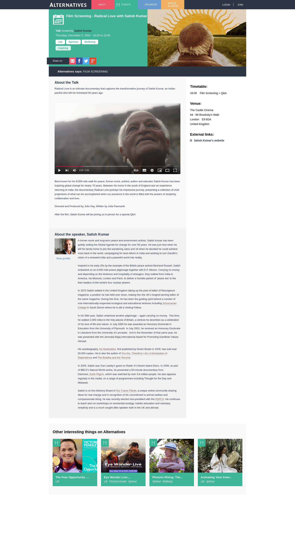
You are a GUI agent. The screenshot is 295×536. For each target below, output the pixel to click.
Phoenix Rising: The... (167, 477)
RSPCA (159, 399)
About (102, 4)
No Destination (107, 349)
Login (226, 4)
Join (240, 4)
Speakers (151, 4)
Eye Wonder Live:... (117, 477)
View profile (63, 258)
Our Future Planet (126, 390)
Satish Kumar (83, 30)
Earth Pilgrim (97, 374)
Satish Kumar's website (209, 140)
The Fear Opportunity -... (72, 477)
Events (126, 4)
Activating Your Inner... (216, 477)
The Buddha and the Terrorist (114, 357)
